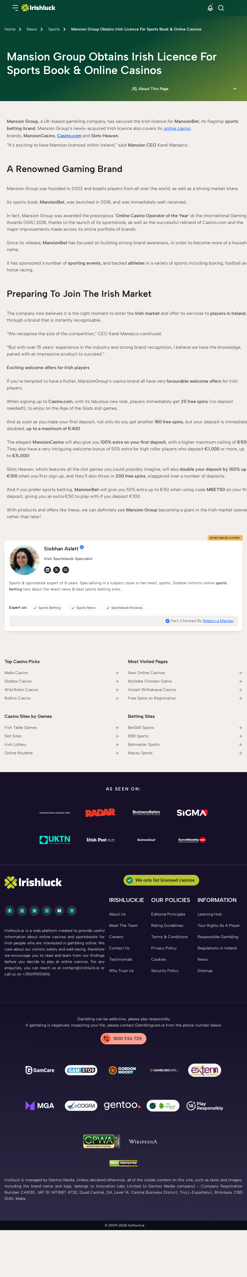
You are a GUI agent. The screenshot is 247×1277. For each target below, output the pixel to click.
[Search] (221, 8)
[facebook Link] (9, 910)
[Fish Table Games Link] (62, 728)
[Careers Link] (116, 937)
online (170, 128)
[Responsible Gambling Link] (218, 937)
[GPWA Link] (101, 1142)
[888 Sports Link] (185, 736)
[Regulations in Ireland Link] (217, 948)
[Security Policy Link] (164, 971)
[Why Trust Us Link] (121, 971)
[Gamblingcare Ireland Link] (163, 1071)
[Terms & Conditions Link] (169, 937)
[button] (15, 8)
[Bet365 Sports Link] (185, 728)
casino (183, 128)
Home (10, 29)
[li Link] (47, 569)
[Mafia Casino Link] (62, 673)
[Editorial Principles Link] (168, 914)
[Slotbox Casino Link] (62, 681)
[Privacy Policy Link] (164, 948)
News (32, 29)
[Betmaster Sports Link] (185, 745)
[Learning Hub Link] (210, 914)
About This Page (150, 89)
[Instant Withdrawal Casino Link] (185, 690)
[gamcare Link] (39, 1071)
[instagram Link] (22, 910)
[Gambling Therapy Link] (122, 1071)
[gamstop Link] (81, 1071)
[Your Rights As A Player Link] (219, 926)
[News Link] (203, 959)
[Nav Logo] (115, 8)
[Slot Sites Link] (62, 736)
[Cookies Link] (158, 959)
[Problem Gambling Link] (205, 1071)
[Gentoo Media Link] (122, 1106)
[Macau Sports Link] (185, 753)
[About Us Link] (117, 914)
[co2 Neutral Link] (163, 1107)
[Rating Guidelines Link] (167, 926)
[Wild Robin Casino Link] (62, 690)
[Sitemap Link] (205, 971)
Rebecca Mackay (218, 620)
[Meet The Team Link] (123, 926)
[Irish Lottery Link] (62, 745)
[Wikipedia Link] (143, 1142)
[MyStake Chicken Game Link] (185, 681)
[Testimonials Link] (120, 959)
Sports (54, 29)
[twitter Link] (47, 910)
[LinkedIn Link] (34, 910)
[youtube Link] (59, 910)
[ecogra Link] (81, 1106)
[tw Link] (56, 569)
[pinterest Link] (72, 910)
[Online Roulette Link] (62, 753)
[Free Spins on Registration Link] (185, 698)
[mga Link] (39, 1106)
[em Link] (65, 569)
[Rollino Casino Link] (62, 698)
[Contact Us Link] (119, 948)
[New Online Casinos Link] (185, 673)
